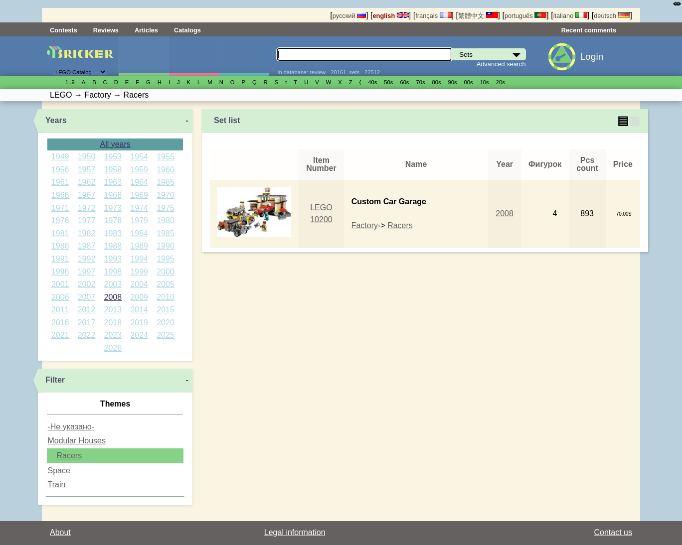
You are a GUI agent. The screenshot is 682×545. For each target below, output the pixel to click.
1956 (60, 169)
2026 (113, 348)
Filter (55, 380)
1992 (87, 259)
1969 (139, 195)
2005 (165, 284)
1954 (139, 156)
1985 (165, 233)
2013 (113, 309)
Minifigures (194, 56)
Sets (144, 56)
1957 (87, 169)
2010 (165, 297)
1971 (60, 208)
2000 (165, 272)
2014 (139, 309)
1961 (60, 182)
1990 (165, 246)
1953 (113, 156)
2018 (113, 322)
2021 (60, 335)
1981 (60, 233)
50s (388, 82)
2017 (87, 322)
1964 (139, 182)
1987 (87, 246)
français (433, 15)
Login (591, 56)
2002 (87, 284)
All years (115, 144)
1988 (113, 246)
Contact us (613, 532)
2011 (60, 309)
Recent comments (588, 30)
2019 (139, 322)
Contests (63, 30)
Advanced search (501, 64)
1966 (60, 195)
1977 (87, 220)
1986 (60, 246)
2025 (165, 335)
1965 (165, 182)
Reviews (106, 30)
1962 (87, 182)
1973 (113, 208)
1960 (165, 169)
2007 (87, 297)
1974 (139, 208)
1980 (165, 220)
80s (436, 82)
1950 (87, 156)
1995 (165, 259)
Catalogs (187, 30)
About (60, 532)
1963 (113, 182)
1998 (113, 272)
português (525, 15)
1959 (139, 169)
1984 (139, 233)
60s (404, 82)
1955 (165, 156)
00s (468, 82)
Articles (146, 30)
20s (500, 82)
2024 (139, 335)
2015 (165, 309)
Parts (244, 56)
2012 (87, 309)
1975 (165, 208)
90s (452, 82)
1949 (60, 156)
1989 (139, 246)
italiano (570, 15)
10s (484, 82)
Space (58, 470)
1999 (139, 272)
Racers (69, 455)
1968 (113, 195)
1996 (60, 272)
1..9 (70, 82)
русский (349, 15)
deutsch (612, 15)
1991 (60, 259)
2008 (113, 297)
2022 (87, 335)
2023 (113, 335)
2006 (60, 297)
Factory (364, 225)
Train (56, 484)
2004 (139, 284)
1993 (113, 259)
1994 (139, 259)
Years (56, 120)
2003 (113, 284)
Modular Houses (76, 440)
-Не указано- (70, 426)
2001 (60, 284)
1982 (87, 233)
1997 (87, 272)
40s (372, 82)
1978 (113, 220)
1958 (113, 169)
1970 (165, 195)
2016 (60, 322)
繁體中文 (478, 15)
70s (420, 82)
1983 (113, 233)
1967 (87, 195)
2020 (165, 322)
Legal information (295, 532)
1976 (60, 220)
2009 (139, 297)
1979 (139, 220)
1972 (87, 208)
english (391, 15)
